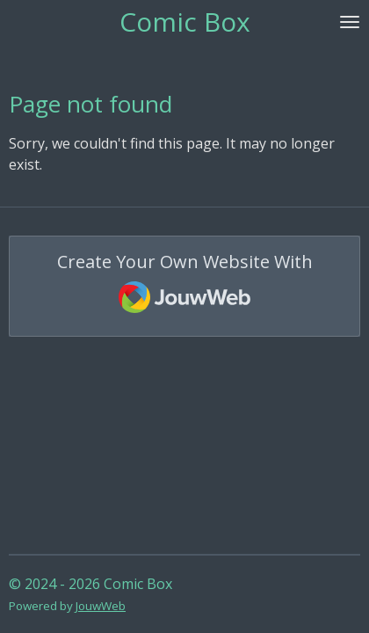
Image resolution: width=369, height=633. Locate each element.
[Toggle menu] (349, 22)
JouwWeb (101, 606)
